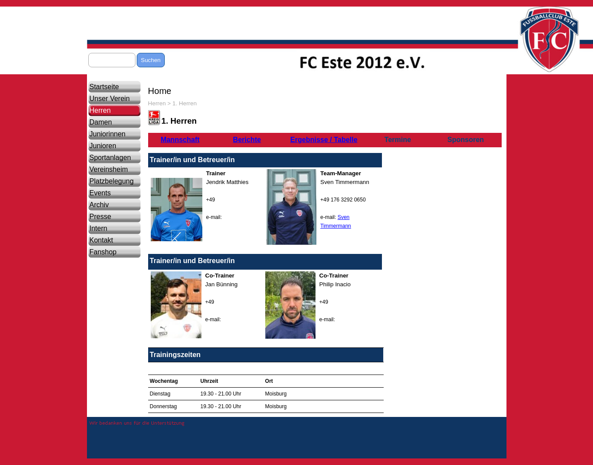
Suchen (150, 60)
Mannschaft (180, 139)
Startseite (104, 86)
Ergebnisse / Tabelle (323, 139)
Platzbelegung (112, 181)
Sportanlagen (110, 157)
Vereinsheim (109, 169)
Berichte (247, 139)
